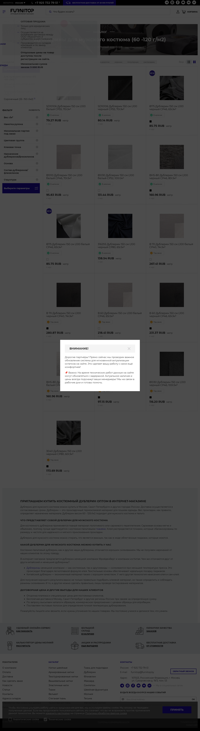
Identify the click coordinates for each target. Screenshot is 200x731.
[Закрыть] (129, 349)
